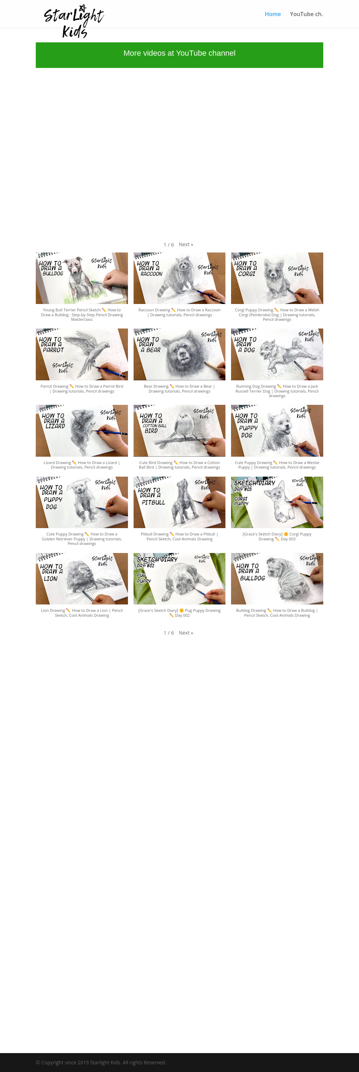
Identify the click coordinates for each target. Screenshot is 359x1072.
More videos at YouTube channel (179, 53)
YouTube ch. (306, 15)
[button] (186, 244)
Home (273, 15)
